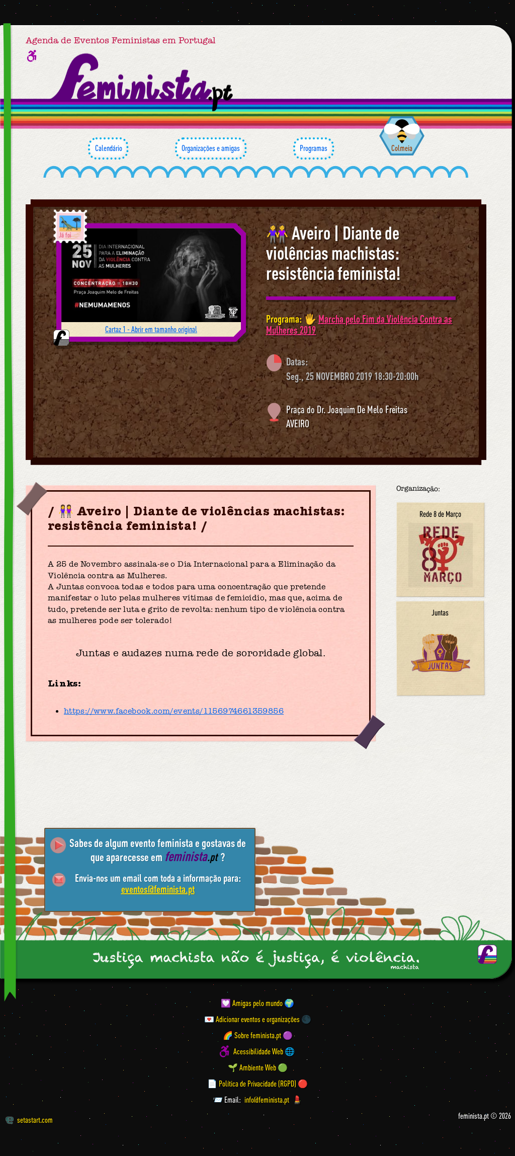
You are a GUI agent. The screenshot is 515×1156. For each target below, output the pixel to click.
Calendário (108, 148)
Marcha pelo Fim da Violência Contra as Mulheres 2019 (359, 324)
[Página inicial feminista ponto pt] (142, 82)
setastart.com (29, 1119)
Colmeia (401, 147)
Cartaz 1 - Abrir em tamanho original (151, 329)
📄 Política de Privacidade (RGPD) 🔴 (257, 1083)
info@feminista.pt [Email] (266, 1099)
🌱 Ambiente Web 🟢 (258, 1067)
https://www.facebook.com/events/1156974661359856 (174, 711)
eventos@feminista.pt (158, 889)
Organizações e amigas (210, 148)
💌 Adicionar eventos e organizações (252, 1019)
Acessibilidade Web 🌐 (264, 1051)
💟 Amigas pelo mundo (252, 1003)
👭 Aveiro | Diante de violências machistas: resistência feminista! (333, 253)
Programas (313, 148)
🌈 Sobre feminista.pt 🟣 (258, 1035)
